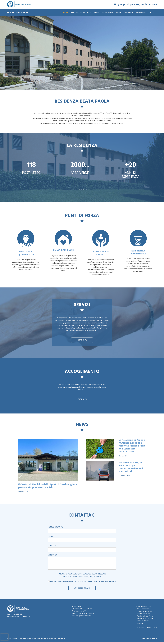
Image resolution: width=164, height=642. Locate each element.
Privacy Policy (50, 638)
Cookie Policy (61, 638)
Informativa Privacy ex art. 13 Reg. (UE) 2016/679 (82, 576)
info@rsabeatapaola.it (83, 616)
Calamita (154, 638)
